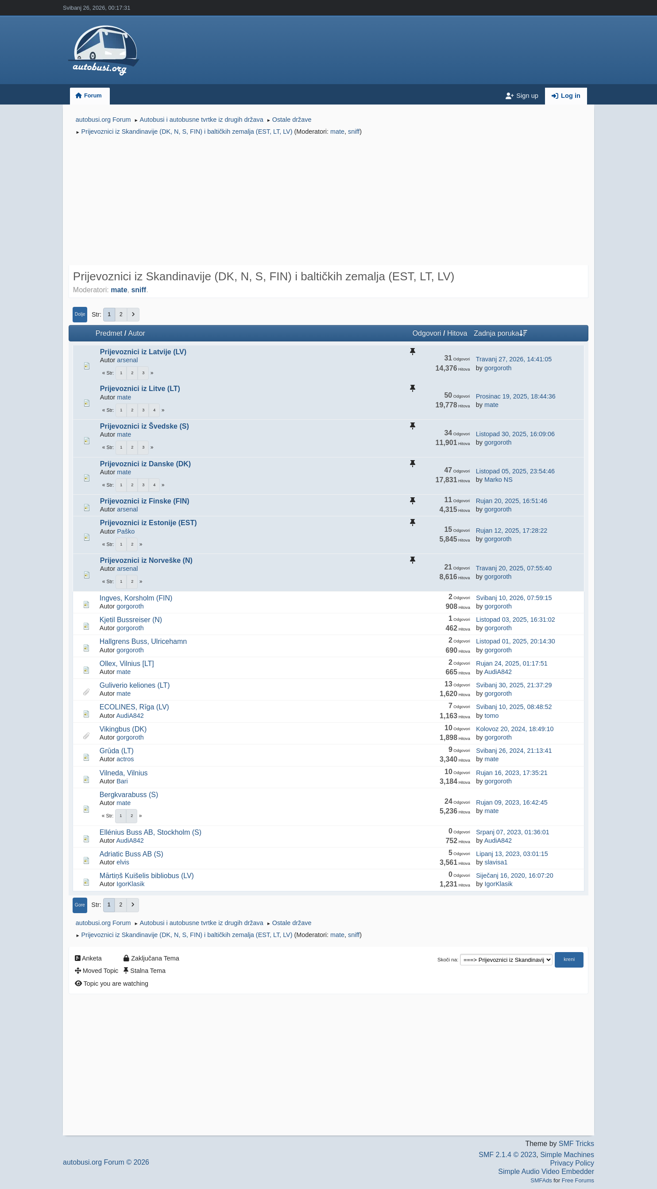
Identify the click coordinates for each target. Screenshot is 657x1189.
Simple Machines (567, 1154)
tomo (491, 715)
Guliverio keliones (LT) (135, 685)
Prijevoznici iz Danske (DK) (145, 464)
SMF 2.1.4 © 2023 (507, 1154)
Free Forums (578, 1180)
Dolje (80, 314)
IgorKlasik (130, 883)
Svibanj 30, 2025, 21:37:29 (514, 685)
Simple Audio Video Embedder (546, 1171)
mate (337, 131)
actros (125, 759)
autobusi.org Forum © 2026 (106, 1162)
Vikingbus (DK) (123, 729)
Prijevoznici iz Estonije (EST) (148, 523)
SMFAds (541, 1180)
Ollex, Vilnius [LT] (127, 663)
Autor (136, 333)
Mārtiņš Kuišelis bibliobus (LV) (147, 875)
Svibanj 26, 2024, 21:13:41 (514, 750)
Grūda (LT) (117, 751)
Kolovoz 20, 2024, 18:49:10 (514, 728)
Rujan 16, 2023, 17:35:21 (512, 772)
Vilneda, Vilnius (124, 773)
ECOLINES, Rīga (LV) (134, 707)
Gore (80, 904)
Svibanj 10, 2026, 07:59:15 (514, 597)
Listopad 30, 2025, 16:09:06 (515, 434)
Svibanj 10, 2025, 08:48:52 (514, 706)
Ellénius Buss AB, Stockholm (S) (150, 832)
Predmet (109, 333)
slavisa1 (495, 862)
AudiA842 (498, 671)
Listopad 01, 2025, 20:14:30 (515, 641)
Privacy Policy (572, 1163)
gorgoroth (498, 368)
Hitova (457, 333)
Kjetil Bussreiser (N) (131, 620)
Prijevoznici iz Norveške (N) (146, 560)
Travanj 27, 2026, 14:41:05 (514, 359)
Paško (126, 531)
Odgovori (427, 333)
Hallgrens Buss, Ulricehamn (143, 641)
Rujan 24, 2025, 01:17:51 (512, 663)
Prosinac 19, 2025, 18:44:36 (516, 396)
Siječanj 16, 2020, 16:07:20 (514, 875)
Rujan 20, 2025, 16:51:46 (512, 500)
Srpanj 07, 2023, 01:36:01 (512, 832)
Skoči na (447, 959)
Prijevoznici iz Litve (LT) (140, 388)
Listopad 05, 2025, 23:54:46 (515, 471)
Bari (122, 781)
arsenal (127, 360)
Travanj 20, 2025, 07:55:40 (514, 568)
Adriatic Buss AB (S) (131, 854)
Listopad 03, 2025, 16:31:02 (515, 619)
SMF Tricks (576, 1143)
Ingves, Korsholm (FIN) (136, 598)
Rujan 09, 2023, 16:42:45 (512, 802)
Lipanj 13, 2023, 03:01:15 (512, 853)
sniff (353, 131)
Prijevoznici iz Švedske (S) (144, 426)
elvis (122, 862)
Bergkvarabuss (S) (129, 794)
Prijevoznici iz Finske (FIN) (144, 501)
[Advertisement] (328, 202)
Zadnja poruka (500, 333)
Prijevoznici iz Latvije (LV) (143, 352)
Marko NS (498, 479)
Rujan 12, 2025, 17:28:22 (512, 530)
